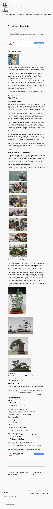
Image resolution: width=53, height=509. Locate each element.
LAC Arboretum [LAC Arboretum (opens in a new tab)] (11, 98)
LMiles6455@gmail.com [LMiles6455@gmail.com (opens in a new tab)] (25, 392)
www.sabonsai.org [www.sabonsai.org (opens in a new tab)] (38, 386)
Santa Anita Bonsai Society (16, 7)
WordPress (12, 504)
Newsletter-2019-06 (18, 43)
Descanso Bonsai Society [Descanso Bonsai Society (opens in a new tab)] (14, 409)
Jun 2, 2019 (10, 28)
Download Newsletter (39, 43)
